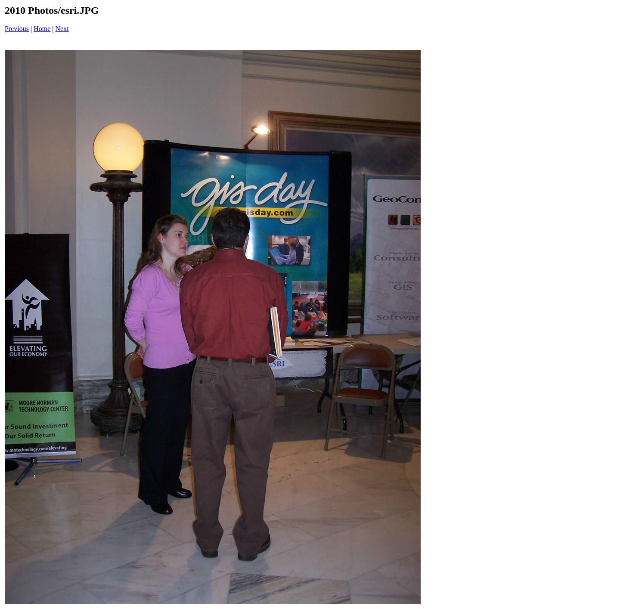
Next (62, 28)
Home (42, 28)
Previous (17, 28)
